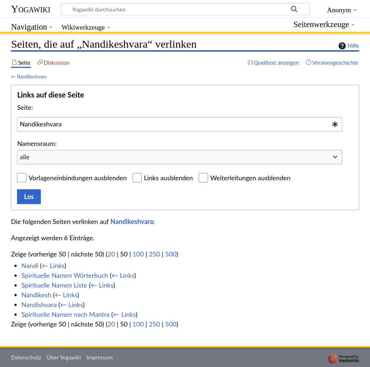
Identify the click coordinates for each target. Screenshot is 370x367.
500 (170, 254)
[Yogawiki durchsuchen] (185, 9)
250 (154, 254)
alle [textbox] (25, 157)
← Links (53, 265)
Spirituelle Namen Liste (54, 285)
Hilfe (348, 45)
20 (111, 254)
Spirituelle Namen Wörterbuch (64, 275)
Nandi (29, 265)
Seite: (25, 107)
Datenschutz (26, 357)
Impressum (99, 357)
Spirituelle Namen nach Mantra (65, 314)
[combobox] (179, 124)
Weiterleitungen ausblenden (250, 178)
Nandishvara (39, 304)
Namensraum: (36, 143)
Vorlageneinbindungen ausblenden (78, 178)
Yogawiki (30, 8)
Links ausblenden (168, 178)
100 (138, 254)
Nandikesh (36, 295)
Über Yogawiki (64, 357)
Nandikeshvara (31, 76)
